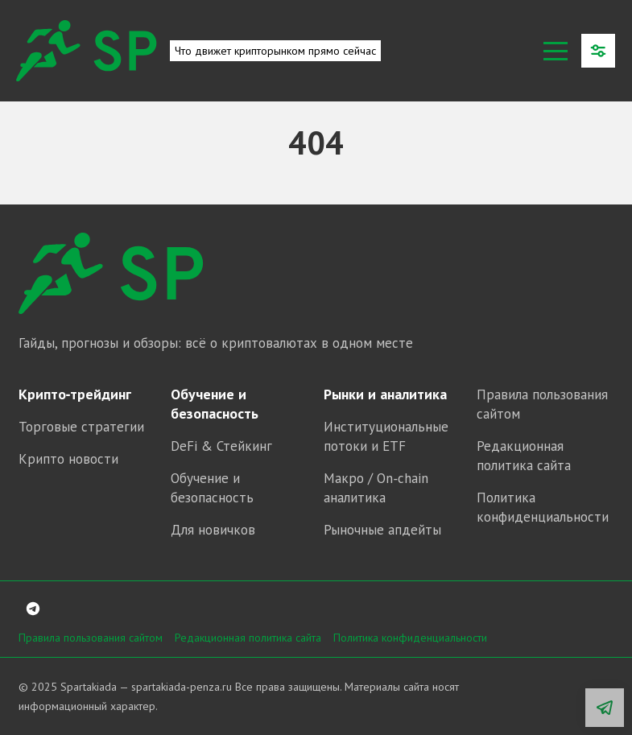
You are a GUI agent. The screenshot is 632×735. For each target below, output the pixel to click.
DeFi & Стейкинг (221, 446)
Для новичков (213, 530)
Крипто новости (68, 459)
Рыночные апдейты (382, 530)
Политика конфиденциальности (410, 637)
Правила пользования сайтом (91, 637)
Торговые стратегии (81, 427)
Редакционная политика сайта (248, 637)
